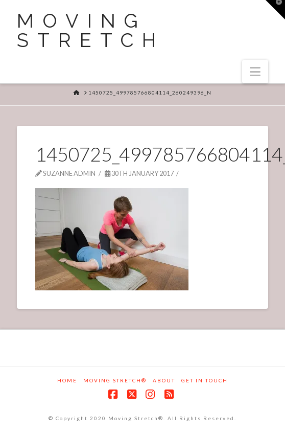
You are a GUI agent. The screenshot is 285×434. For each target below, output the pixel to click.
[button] (255, 71)
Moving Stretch (90, 30)
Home (67, 380)
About (164, 380)
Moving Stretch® (115, 380)
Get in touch (204, 380)
